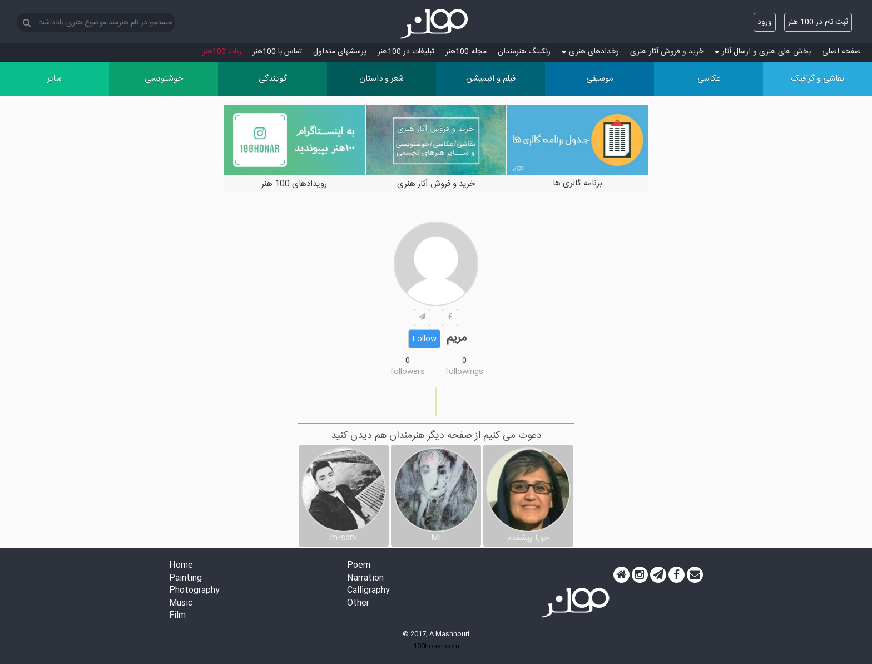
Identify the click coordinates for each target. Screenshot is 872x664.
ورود (764, 22)
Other (358, 603)
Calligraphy (368, 590)
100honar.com (436, 646)
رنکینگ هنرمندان (524, 51)
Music (180, 603)
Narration (365, 578)
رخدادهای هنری (590, 51)
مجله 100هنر (466, 51)
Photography (194, 590)
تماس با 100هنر (277, 51)
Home (181, 565)
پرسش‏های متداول (339, 51)
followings (464, 371)
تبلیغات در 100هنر (406, 51)
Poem (358, 565)
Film (177, 615)
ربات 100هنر (221, 51)
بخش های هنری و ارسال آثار (763, 51)
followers (407, 371)
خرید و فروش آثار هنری (666, 51)
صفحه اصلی (841, 51)
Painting (185, 578)
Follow (424, 339)
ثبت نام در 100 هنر (818, 22)
